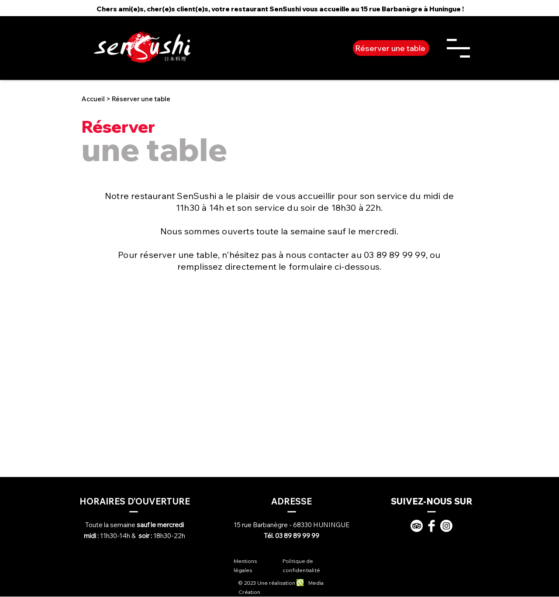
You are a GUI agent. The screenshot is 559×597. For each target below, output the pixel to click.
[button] (458, 48)
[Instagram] (446, 526)
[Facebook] (431, 526)
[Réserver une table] (391, 48)
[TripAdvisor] (417, 526)
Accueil (93, 99)
